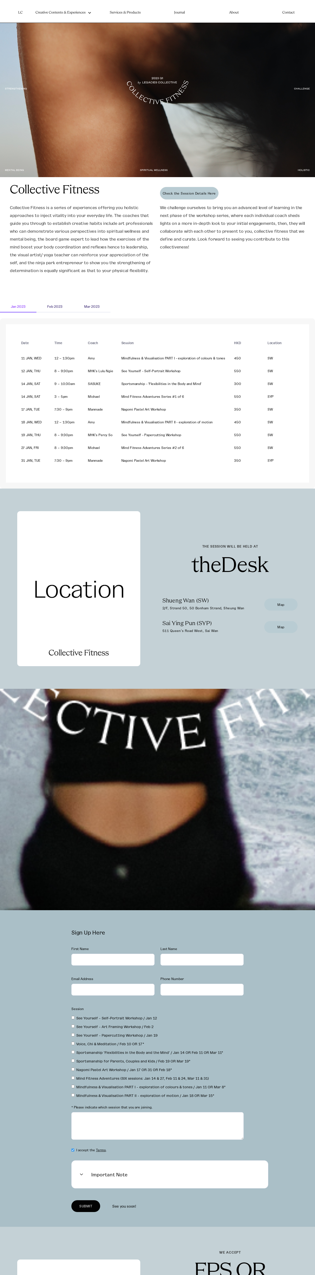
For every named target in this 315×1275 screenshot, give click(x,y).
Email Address (82, 979)
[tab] (18, 306)
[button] (63, 13)
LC (20, 13)
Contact (288, 13)
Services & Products (125, 13)
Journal (179, 13)
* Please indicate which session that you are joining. (111, 1107)
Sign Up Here (88, 932)
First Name (80, 949)
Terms (101, 1150)
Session (77, 1009)
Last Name (168, 949)
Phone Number (172, 979)
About (234, 13)
